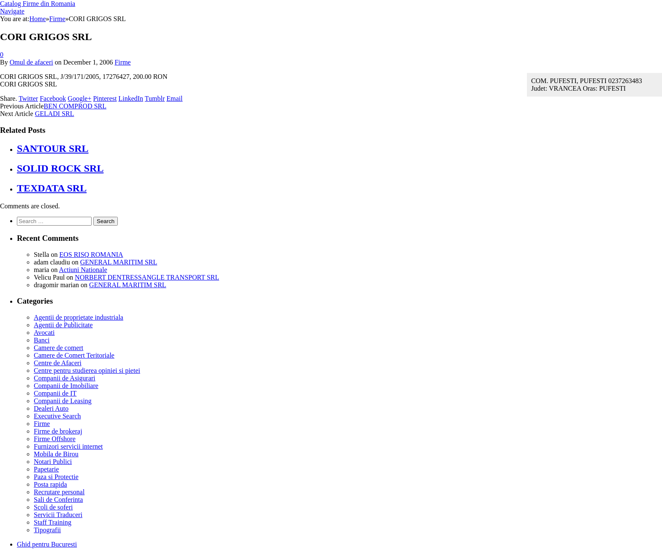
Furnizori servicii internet (68, 446)
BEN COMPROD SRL (75, 106)
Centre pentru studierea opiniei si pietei (87, 370)
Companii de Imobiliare (66, 385)
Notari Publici (53, 461)
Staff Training (52, 522)
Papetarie (46, 469)
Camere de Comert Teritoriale (74, 355)
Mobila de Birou (56, 454)
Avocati (44, 332)
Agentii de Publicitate (63, 325)
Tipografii (47, 529)
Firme (122, 62)
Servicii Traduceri (58, 514)
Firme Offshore (55, 438)
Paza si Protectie (56, 476)
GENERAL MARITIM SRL (118, 262)
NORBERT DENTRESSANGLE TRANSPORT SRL (147, 277)
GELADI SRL (54, 113)
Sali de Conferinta (58, 499)
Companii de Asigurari (64, 378)
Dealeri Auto (51, 408)
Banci (41, 340)
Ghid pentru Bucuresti (47, 544)
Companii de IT (55, 393)
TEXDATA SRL (52, 188)
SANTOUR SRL (53, 148)
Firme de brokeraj (58, 431)
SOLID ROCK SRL (60, 168)
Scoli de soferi (53, 507)
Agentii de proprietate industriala (78, 317)
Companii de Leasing (63, 400)
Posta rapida (50, 484)
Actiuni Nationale (83, 269)
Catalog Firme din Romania (37, 3)
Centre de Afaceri (57, 362)
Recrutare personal (59, 492)
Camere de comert (58, 347)
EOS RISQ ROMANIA (91, 254)
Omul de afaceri (31, 62)
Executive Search (57, 416)
